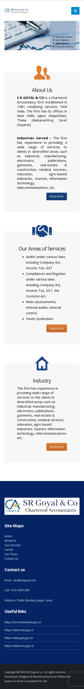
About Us (10, 540)
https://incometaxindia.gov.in (22, 622)
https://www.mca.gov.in (19, 646)
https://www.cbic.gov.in (19, 630)
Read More (57, 196)
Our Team (10, 554)
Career (8, 549)
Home (8, 536)
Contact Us (11, 558)
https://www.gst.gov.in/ (18, 638)
